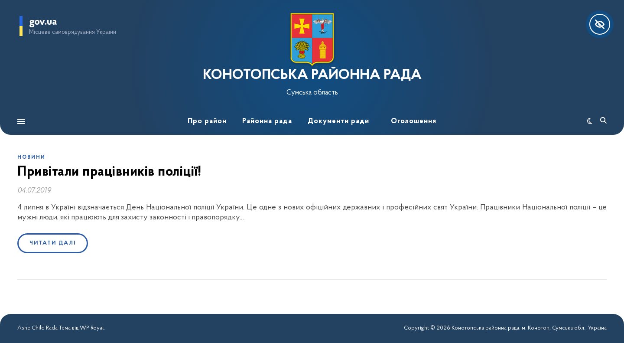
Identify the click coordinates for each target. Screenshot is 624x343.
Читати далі (52, 243)
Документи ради (338, 121)
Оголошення (413, 121)
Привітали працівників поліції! (109, 172)
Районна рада (267, 121)
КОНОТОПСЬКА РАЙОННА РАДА (312, 75)
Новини (31, 157)
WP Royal (92, 328)
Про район (207, 121)
